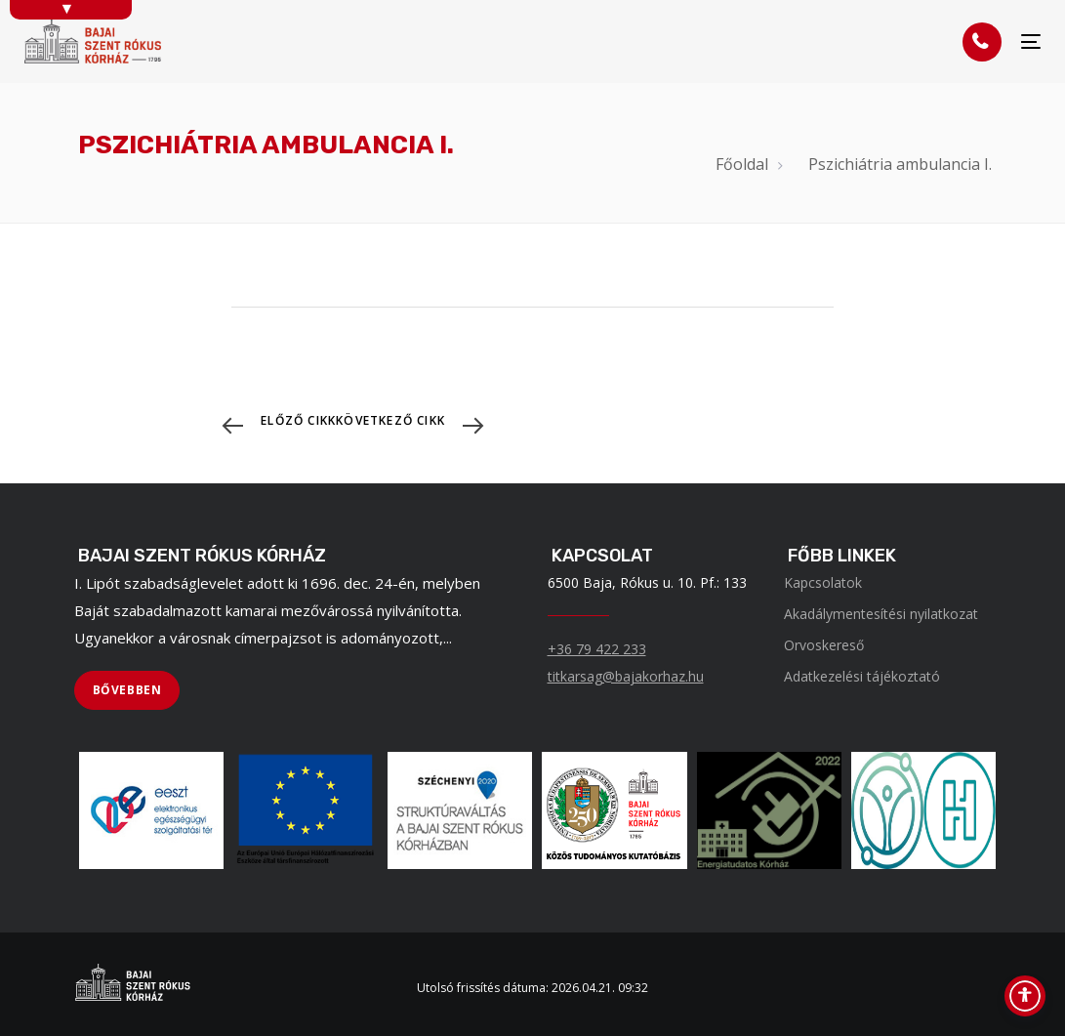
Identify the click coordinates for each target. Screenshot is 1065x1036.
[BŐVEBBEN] (127, 690)
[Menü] (1031, 41)
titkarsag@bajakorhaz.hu (626, 676)
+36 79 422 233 (597, 649)
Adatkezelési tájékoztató (862, 676)
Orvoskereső (824, 645)
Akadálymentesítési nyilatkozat (881, 613)
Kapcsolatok (823, 582)
